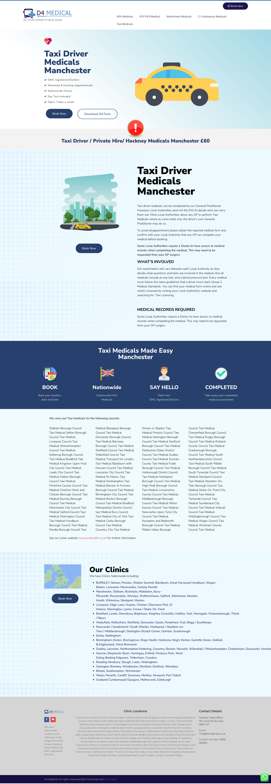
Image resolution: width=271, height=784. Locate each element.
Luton (136, 662)
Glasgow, (133, 680)
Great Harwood (180, 583)
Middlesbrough (115, 631)
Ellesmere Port (158, 605)
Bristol (100, 671)
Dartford (158, 667)
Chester (142, 605)
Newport (159, 675)
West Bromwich (126, 645)
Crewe (137, 609)
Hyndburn (198, 583)
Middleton (145, 592)
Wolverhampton (216, 649)
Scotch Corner (151, 631)
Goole (159, 622)
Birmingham (104, 640)
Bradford (102, 614)
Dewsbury (125, 614)
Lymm (127, 609)
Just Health (111, 779)
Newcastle (103, 627)
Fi (157, 653)
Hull (182, 622)
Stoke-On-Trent (154, 609)
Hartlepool (157, 627)
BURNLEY (102, 583)
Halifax (180, 614)
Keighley (154, 614)
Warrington (114, 609)
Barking (110, 658)
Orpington (102, 667)
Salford (165, 596)
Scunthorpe (203, 622)
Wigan (210, 583)
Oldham (118, 592)
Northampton (129, 649)
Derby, (100, 636)
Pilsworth (102, 596)
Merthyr (146, 675)
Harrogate (200, 614)
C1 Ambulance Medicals (212, 16)
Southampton (115, 671)
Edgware (122, 658)
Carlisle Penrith (147, 587)
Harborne (164, 640)
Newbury (114, 662)
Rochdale (131, 592)
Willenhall (196, 649)
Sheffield (133, 622)
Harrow (101, 653)
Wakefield (103, 622)
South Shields (139, 627)
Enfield (149, 653)
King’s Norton (181, 640)
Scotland (102, 680)
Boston (170, 649)
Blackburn (161, 583)
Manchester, (104, 592)
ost (139, 600)
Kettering (145, 649)
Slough (126, 662)
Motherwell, (148, 680)
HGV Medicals (125, 16)
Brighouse (140, 614)
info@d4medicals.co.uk (212, 733)
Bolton (100, 587)
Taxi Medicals (125, 24)
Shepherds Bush (118, 653)
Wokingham (149, 662)
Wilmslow (112, 600)
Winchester (132, 671)
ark (172, 653)
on (142, 600)
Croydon (150, 658)
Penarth (111, 675)
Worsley (132, 596)
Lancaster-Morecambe (121, 587)
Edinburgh (164, 680)
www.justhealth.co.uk (93, 538)
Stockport (127, 600)
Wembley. (171, 667)
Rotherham (118, 622)
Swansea (134, 675)
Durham (167, 631)
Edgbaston (105, 645)
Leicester (113, 649)
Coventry (158, 649)
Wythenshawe (149, 596)
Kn (211, 614)
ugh (227, 614)
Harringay (137, 653)
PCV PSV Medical (150, 16)
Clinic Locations (135, 711)
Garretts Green (201, 640)
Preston (127, 583)
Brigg (190, 622)
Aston (118, 640)
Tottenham (137, 658)
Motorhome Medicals (179, 16)
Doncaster (147, 622)
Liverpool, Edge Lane (110, 605)
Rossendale (118, 596)
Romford (145, 667)
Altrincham (178, 596)
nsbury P (164, 653)
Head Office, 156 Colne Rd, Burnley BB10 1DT (211, 721)
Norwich (182, 649)
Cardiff (121, 675)
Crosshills (167, 614)
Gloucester (253, 649)
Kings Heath (148, 640)
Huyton (130, 605)
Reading (101, 662)
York (189, 614)
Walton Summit (143, 583)
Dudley (100, 649)
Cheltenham (236, 649)
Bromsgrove (131, 640)
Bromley (115, 667)
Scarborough (181, 631)
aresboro (219, 614)
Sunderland (120, 627)
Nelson (115, 583)
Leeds (113, 614)
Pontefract (171, 622)
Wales (100, 675)
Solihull (217, 640)
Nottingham (113, 636)
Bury (157, 592)
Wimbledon (130, 667)
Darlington (133, 631)
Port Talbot (173, 675)
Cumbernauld (117, 680)
